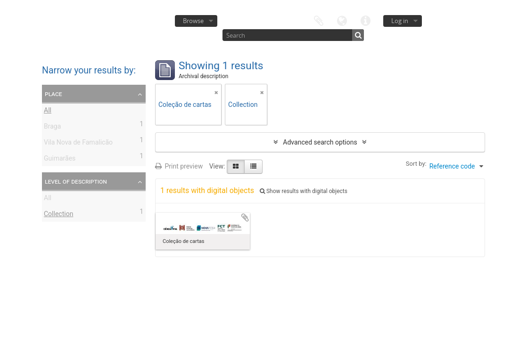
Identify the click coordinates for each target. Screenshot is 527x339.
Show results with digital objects (303, 191)
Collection (58, 215)
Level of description (76, 181)
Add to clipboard (245, 217)
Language (342, 20)
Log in (399, 20)
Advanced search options (320, 142)
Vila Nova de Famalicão (78, 143)
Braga (52, 127)
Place (53, 93)
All (47, 111)
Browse (193, 20)
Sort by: (416, 163)
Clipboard (318, 20)
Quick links (366, 20)
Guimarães (59, 159)
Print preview (179, 166)
